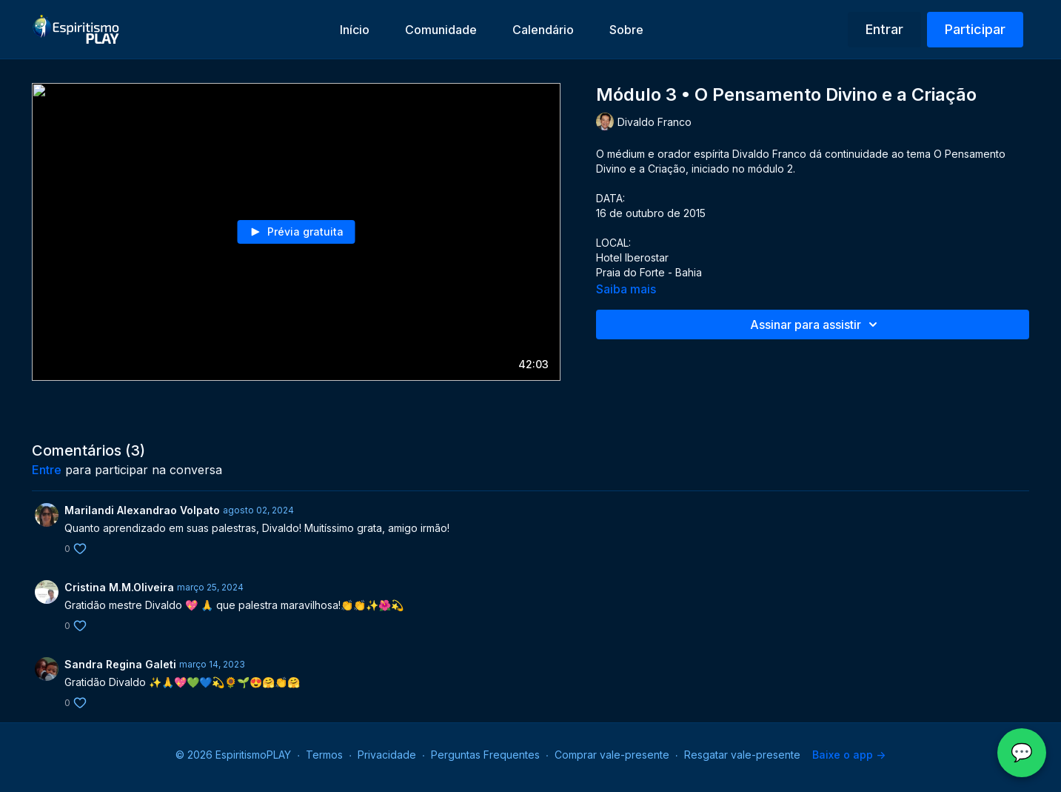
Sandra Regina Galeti (120, 664)
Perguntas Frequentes (485, 754)
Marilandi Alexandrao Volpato (142, 510)
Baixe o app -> (849, 754)
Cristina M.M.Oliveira (119, 587)
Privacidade (387, 754)
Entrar (884, 29)
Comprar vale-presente (612, 754)
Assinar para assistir (816, 324)
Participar (975, 29)
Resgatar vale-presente (742, 754)
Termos (324, 754)
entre (46, 469)
